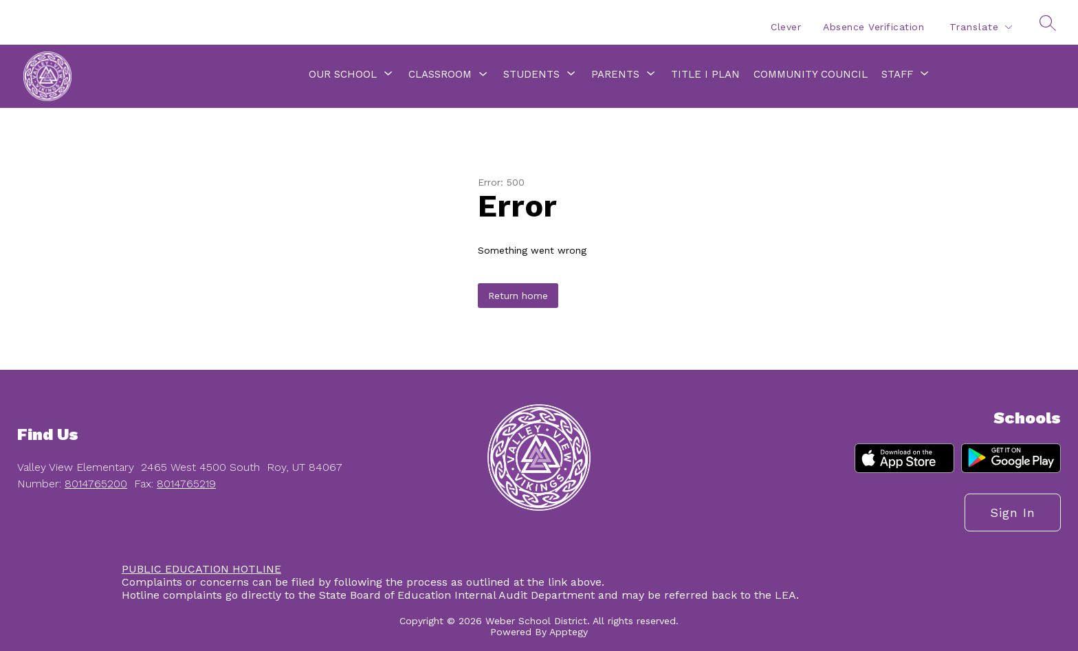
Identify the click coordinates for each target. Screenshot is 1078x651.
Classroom (440, 74)
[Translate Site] (980, 27)
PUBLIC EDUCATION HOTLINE (201, 568)
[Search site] (1048, 22)
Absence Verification (873, 26)
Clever (786, 26)
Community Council (811, 74)
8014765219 (186, 483)
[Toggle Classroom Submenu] (483, 74)
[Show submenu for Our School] (343, 74)
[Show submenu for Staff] (897, 74)
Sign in (1012, 512)
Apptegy (568, 631)
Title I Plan (705, 74)
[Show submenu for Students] (531, 74)
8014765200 (96, 483)
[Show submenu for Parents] (615, 74)
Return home (518, 295)
